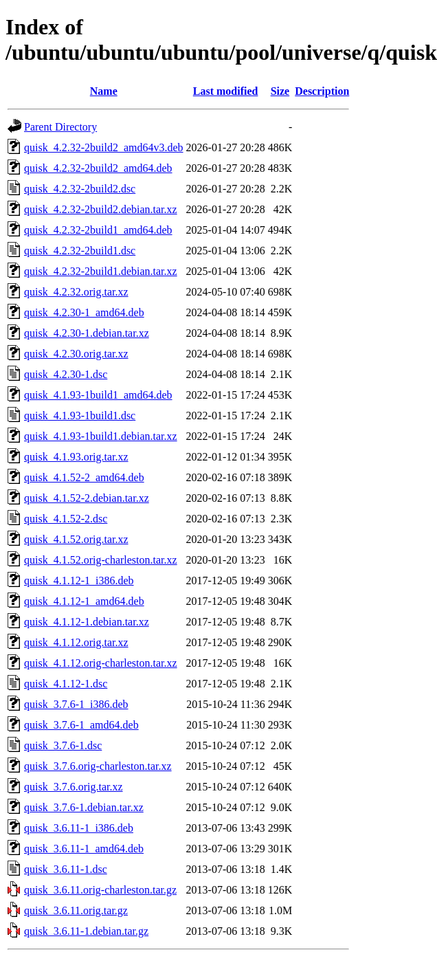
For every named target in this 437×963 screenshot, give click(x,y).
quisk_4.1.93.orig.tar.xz (76, 457)
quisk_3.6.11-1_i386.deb (78, 828)
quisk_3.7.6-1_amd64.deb (81, 725)
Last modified (225, 91)
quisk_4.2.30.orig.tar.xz (76, 353)
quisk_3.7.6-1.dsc (63, 745)
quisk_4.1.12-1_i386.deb (79, 580)
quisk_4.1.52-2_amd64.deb (84, 477)
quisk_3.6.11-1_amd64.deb (84, 848)
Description (322, 91)
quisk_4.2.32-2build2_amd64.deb (98, 168)
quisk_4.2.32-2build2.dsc (79, 189)
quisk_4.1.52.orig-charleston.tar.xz (100, 560)
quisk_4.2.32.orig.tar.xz (76, 292)
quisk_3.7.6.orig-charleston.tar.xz (98, 766)
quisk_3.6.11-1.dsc (65, 869)
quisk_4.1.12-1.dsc (65, 683)
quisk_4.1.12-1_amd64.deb (84, 601)
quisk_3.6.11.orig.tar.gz (76, 910)
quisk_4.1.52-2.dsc (65, 518)
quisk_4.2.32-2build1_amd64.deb (98, 230)
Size (280, 91)
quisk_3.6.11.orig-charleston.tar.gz (100, 890)
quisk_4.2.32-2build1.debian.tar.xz (100, 271)
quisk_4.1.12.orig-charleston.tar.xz (100, 663)
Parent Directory (60, 127)
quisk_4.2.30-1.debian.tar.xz (86, 333)
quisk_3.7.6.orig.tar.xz (73, 787)
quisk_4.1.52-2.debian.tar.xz (86, 498)
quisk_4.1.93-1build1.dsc (79, 415)
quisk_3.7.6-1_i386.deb (76, 704)
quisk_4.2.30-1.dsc (65, 374)
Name (103, 91)
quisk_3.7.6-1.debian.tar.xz (84, 807)
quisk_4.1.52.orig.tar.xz (76, 539)
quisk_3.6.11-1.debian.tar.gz (86, 931)
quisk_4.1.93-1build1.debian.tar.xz (100, 436)
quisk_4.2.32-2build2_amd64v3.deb (103, 147)
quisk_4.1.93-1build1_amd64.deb (98, 395)
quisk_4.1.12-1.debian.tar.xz (86, 622)
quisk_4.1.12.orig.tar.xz (76, 642)
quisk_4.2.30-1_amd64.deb (84, 312)
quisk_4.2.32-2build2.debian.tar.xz (100, 209)
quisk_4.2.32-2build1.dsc (79, 250)
